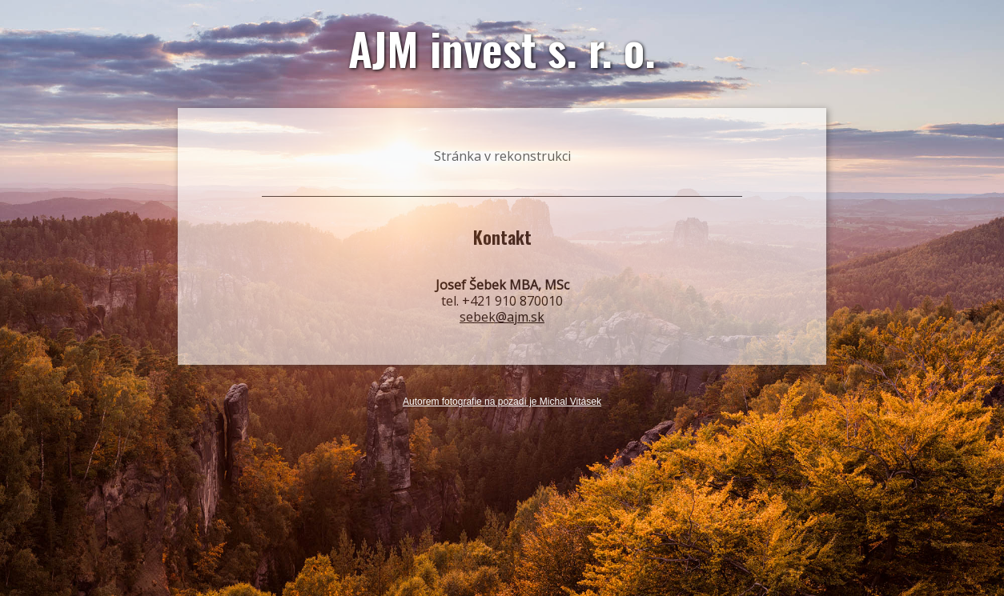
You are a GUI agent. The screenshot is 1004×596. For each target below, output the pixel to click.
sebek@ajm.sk (502, 317)
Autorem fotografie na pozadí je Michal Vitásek (502, 402)
